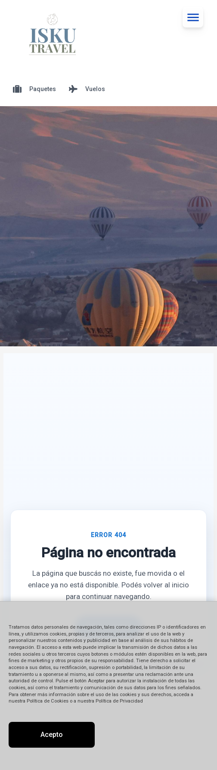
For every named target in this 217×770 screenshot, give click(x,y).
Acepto (51, 734)
